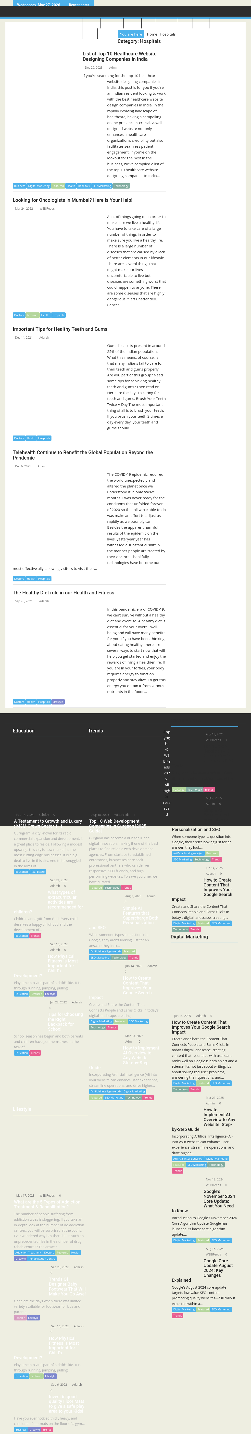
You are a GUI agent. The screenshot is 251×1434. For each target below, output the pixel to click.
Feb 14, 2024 (23, 815)
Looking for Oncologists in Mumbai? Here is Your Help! (72, 200)
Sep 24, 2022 (57, 880)
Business (201, 24)
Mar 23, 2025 (213, 1098)
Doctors (19, 315)
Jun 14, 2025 (181, 1016)
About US (91, 24)
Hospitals (84, 186)
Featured (58, 186)
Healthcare (167, 24)
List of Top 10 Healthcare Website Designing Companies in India (119, 56)
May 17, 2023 (23, 1195)
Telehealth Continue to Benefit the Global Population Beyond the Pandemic (83, 455)
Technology (112, 24)
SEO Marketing (102, 186)
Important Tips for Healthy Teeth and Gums (60, 329)
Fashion (20, 1317)
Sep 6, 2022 (58, 1385)
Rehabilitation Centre (42, 1258)
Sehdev (41, 815)
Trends (195, 1089)
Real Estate (38, 871)
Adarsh (42, 337)
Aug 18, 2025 (99, 815)
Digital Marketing (39, 186)
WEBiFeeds (45, 208)
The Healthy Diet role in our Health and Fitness (63, 593)
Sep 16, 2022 (57, 944)
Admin (111, 67)
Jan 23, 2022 (57, 1002)
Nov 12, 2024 (213, 1179)
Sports (185, 24)
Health (71, 186)
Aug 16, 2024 (213, 1249)
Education (219, 24)
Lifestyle (132, 24)
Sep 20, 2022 (59, 1267)
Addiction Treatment (28, 1252)
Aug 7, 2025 (132, 896)
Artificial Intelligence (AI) (188, 1158)
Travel (148, 24)
